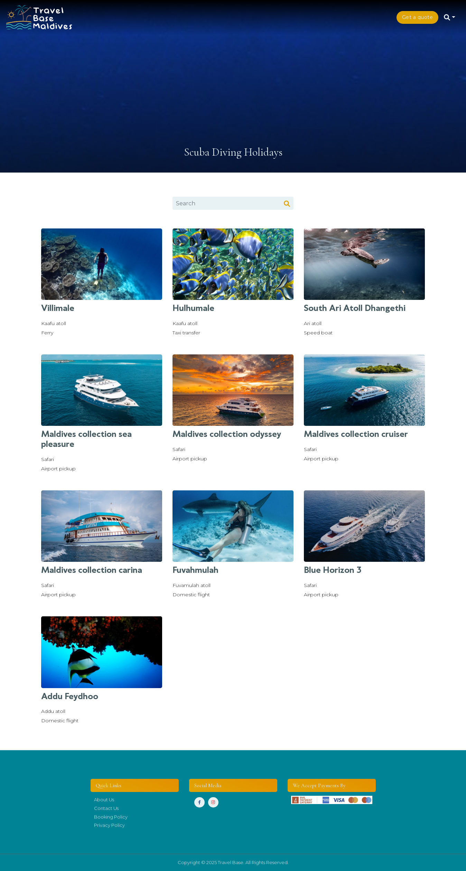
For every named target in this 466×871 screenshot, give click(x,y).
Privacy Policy (109, 825)
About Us (104, 799)
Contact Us (106, 808)
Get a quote (417, 17)
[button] (450, 17)
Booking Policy (111, 817)
